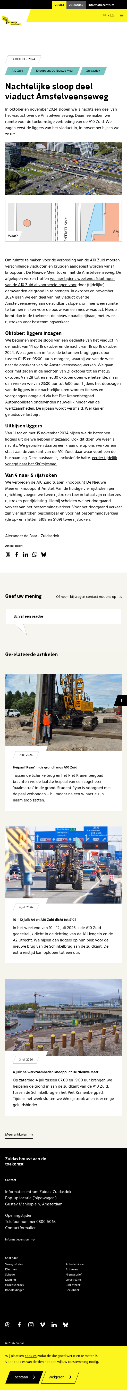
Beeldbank (73, 1290)
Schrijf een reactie (28, 616)
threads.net (7, 554)
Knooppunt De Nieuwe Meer (54, 71)
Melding (10, 1280)
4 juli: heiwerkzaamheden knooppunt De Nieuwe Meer (55, 1072)
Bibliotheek (73, 1285)
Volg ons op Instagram (30, 1324)
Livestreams (73, 1280)
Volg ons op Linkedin (54, 1324)
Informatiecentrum (101, 5)
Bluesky (43, 554)
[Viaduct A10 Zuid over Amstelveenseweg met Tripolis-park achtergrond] (63, 168)
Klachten (10, 1269)
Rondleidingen (14, 1290)
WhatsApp (34, 554)
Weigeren (56, 1377)
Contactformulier (20, 1228)
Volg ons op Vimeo (42, 1324)
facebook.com (16, 554)
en (112, 15)
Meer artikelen (16, 1134)
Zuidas (59, 5)
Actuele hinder (75, 1264)
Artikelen (72, 1269)
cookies (31, 1356)
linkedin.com (25, 554)
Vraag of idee (14, 1264)
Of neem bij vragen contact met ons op (86, 597)
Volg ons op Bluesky (65, 1324)
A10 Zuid (17, 71)
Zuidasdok (76, 5)
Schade (10, 1274)
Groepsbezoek (14, 1285)
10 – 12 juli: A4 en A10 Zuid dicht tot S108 (45, 919)
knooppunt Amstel (37, 488)
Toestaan (20, 1377)
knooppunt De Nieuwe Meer (30, 272)
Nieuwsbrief (74, 1274)
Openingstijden (18, 1215)
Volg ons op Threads (7, 1324)
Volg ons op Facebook (19, 1324)
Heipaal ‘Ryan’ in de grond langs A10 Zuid (45, 767)
